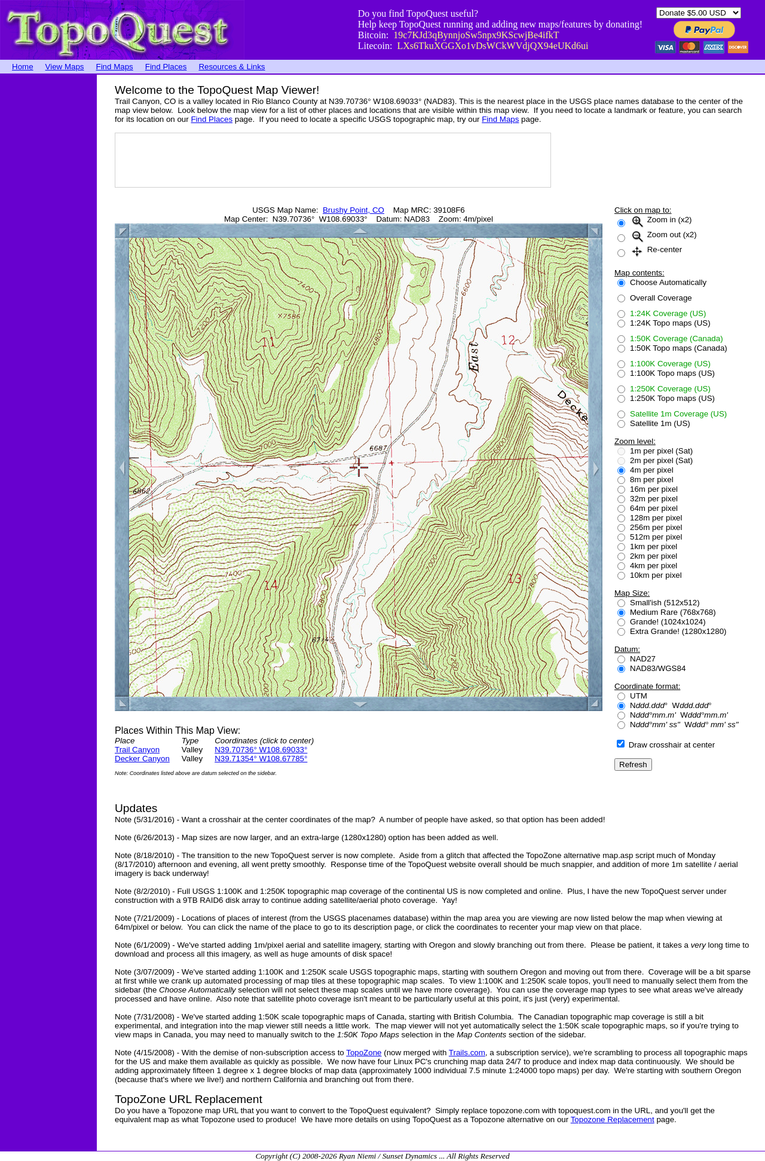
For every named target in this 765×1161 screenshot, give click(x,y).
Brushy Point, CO (353, 210)
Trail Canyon (137, 749)
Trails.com (467, 1052)
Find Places (166, 66)
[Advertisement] (48, 254)
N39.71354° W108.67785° (261, 758)
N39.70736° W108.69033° (261, 749)
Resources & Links (231, 66)
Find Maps (114, 66)
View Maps (64, 66)
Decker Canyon (142, 758)
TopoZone (363, 1052)
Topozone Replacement (612, 1119)
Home (22, 66)
